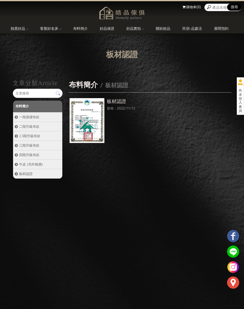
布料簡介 (80, 28)
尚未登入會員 (240, 100)
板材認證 (26, 173)
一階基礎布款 (29, 117)
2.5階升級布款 (29, 136)
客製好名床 (50, 28)
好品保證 (107, 28)
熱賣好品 (19, 28)
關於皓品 (163, 28)
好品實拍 (135, 28)
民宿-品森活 (192, 28)
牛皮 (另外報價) (31, 164)
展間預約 (221, 28)
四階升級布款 (29, 155)
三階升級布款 (29, 145)
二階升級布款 (29, 126)
